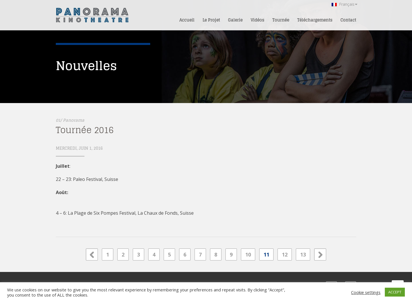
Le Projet (211, 19)
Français (343, 4)
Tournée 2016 (85, 130)
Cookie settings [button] (366, 292)
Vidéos (257, 19)
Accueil (187, 19)
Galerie (235, 19)
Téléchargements (314, 19)
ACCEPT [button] (394, 292)
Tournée (280, 19)
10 (248, 254)
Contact (348, 19)
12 (285, 254)
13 (303, 254)
